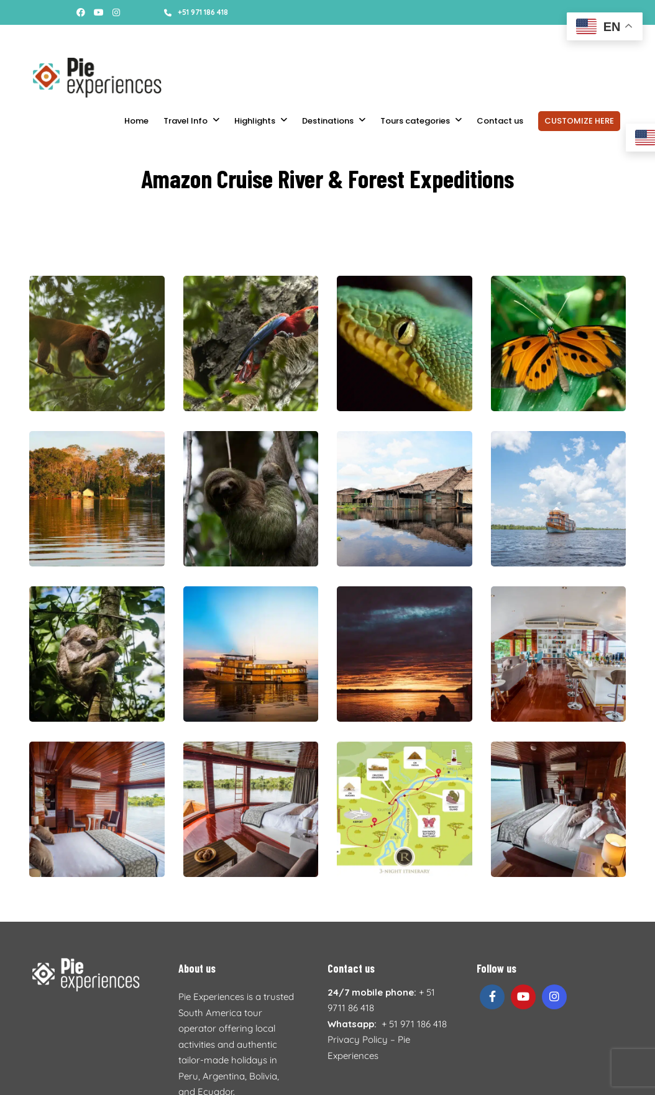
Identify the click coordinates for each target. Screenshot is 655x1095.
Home (136, 121)
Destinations (328, 121)
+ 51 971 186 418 (414, 1024)
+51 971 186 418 (196, 12)
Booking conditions (147, 37)
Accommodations (229, 37)
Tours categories (415, 121)
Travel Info (185, 121)
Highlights (254, 121)
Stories (41, 37)
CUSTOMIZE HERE (579, 121)
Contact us (500, 121)
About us (82, 37)
